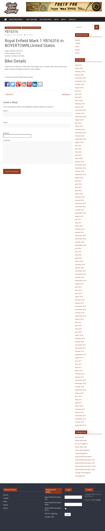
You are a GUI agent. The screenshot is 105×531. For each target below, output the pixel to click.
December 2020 (80, 236)
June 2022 (78, 184)
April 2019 (78, 293)
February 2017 (80, 374)
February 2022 (80, 197)
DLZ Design (96, 500)
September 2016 (80, 390)
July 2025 (78, 91)
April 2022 (78, 190)
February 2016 (80, 409)
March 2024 (79, 126)
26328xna (67, 94)
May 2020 (78, 255)
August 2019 (79, 284)
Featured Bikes (45, 19)
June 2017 (78, 361)
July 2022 (78, 181)
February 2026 (80, 72)
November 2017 (80, 348)
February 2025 (80, 104)
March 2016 (79, 406)
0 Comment (28, 35)
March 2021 (79, 226)
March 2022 (79, 194)
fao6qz (77, 50)
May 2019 (78, 290)
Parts (56, 19)
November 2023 (80, 133)
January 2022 (79, 200)
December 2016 (80, 380)
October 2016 (79, 387)
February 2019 (80, 300)
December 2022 (80, 165)
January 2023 (79, 162)
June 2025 (78, 94)
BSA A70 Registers (81, 444)
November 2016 (80, 383)
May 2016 (78, 400)
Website (6, 133)
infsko (77, 47)
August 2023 (79, 142)
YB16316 (8, 94)
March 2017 (79, 371)
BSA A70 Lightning (51, 514)
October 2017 (79, 351)
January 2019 (79, 303)
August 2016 (79, 393)
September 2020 (80, 245)
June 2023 (78, 149)
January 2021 (79, 232)
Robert (21, 35)
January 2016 (79, 412)
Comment (6, 140)
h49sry (77, 53)
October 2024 (79, 113)
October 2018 (79, 313)
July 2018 (78, 322)
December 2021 (80, 203)
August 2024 (79, 120)
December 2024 (80, 110)
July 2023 (78, 145)
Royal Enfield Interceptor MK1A (85, 466)
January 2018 (79, 342)
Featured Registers (81, 453)
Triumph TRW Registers (83, 473)
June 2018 (78, 326)
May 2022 (78, 187)
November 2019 (80, 274)
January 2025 (79, 107)
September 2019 (80, 281)
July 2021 (78, 219)
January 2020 (79, 268)
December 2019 (80, 271)
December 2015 (80, 416)
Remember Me (71, 509)
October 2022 (79, 171)
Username (68, 494)
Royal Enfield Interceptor (13, 28)
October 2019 (79, 277)
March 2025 (79, 100)
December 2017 (80, 345)
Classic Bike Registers (82, 450)
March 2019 (79, 297)
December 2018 (80, 306)
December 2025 (80, 78)
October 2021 (79, 210)
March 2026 (79, 68)
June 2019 (78, 287)
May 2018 (78, 329)
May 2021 (78, 223)
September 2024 (80, 117)
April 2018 (78, 332)
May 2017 (78, 364)
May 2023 (78, 152)
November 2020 (80, 239)
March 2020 (79, 261)
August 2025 (79, 88)
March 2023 (79, 158)
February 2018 (80, 338)
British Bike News (81, 440)
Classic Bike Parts (81, 447)
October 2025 (79, 84)
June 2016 (78, 396)
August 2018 (79, 319)
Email (5, 122)
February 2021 (80, 229)
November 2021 (80, 207)
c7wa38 (77, 43)
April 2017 (78, 367)
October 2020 (79, 242)
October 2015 (79, 422)
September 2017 (80, 354)
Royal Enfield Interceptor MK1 (31, 28)
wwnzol (77, 40)
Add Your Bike (31, 19)
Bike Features (79, 437)
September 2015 (80, 425)
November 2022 (80, 168)
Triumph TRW (49, 517)
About (63, 19)
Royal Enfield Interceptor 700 (84, 460)
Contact (72, 19)
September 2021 (80, 213)
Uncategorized (80, 476)
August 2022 (79, 178)
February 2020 (80, 264)
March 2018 (79, 335)
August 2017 (79, 358)
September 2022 (80, 174)
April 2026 (78, 65)
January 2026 (79, 75)
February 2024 (80, 129)
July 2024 (78, 123)
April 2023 (78, 155)
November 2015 (80, 419)
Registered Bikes (15, 19)
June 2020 (78, 252)
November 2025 (80, 81)
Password (68, 501)
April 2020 (78, 258)
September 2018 (80, 316)
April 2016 (78, 403)
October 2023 (79, 136)
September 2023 (80, 139)
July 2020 (78, 248)
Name (6, 111)
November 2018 (80, 309)
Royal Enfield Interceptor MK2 (85, 469)
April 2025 (78, 97)
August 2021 (79, 216)
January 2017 (79, 377)
